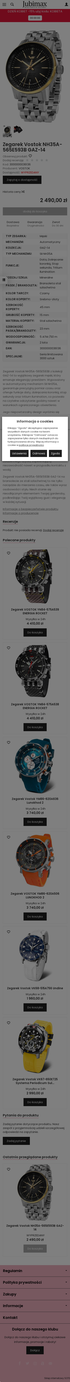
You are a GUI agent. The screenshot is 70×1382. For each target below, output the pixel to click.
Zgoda (55, 453)
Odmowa (38, 453)
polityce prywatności (31, 445)
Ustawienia (19, 453)
